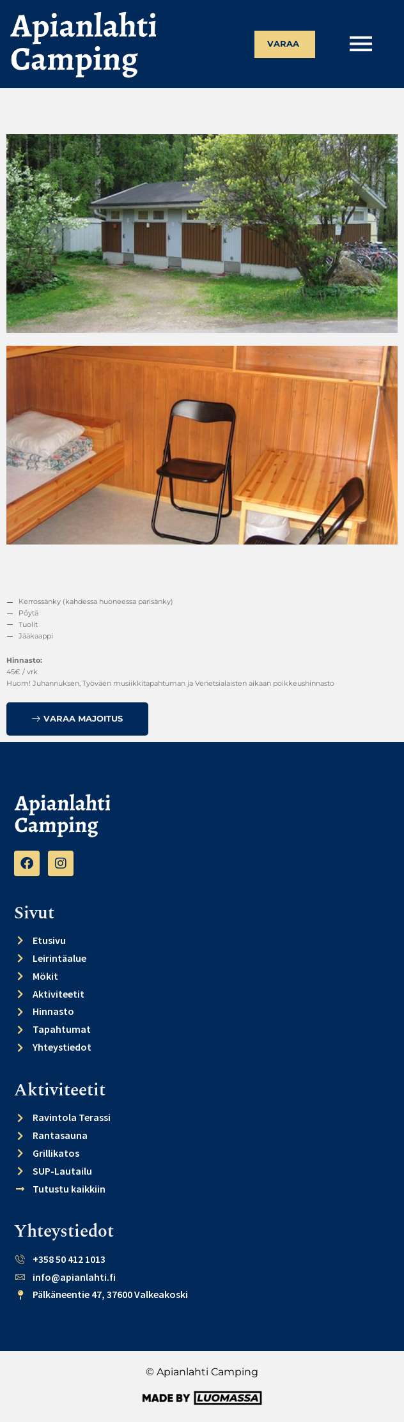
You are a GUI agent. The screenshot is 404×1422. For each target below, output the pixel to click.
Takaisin (60, 108)
